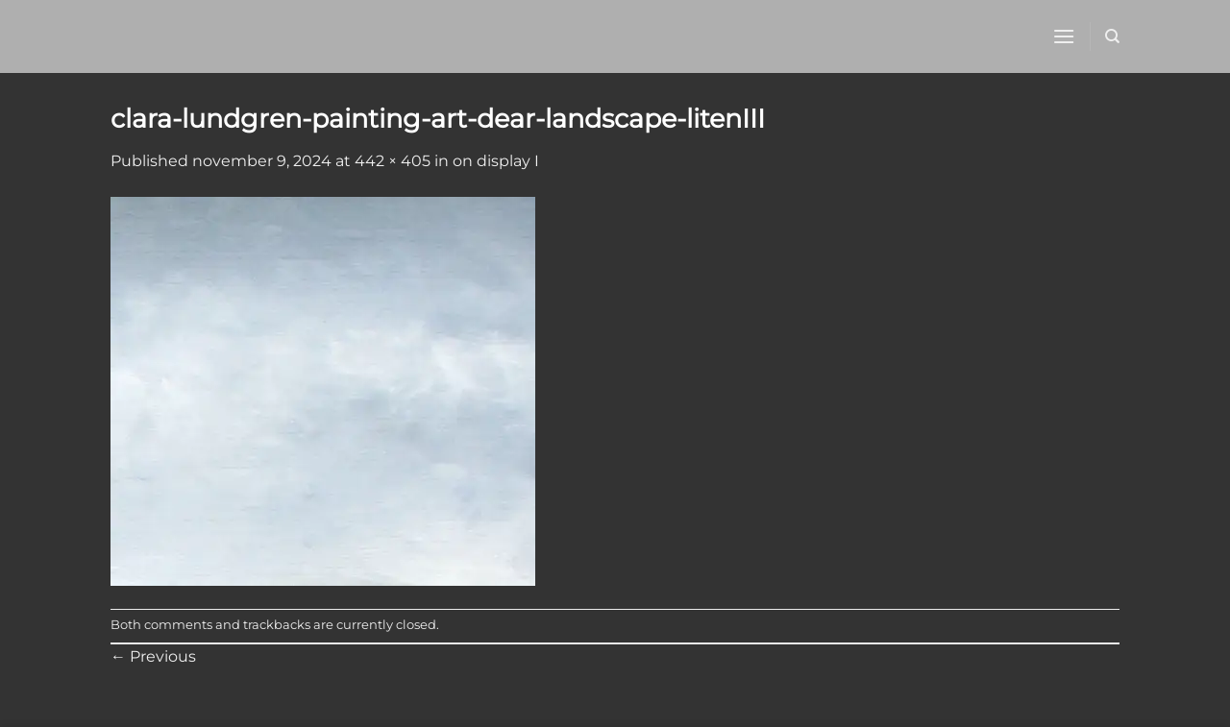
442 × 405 (392, 161)
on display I (496, 161)
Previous (153, 656)
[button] (1063, 36)
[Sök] (1112, 36)
